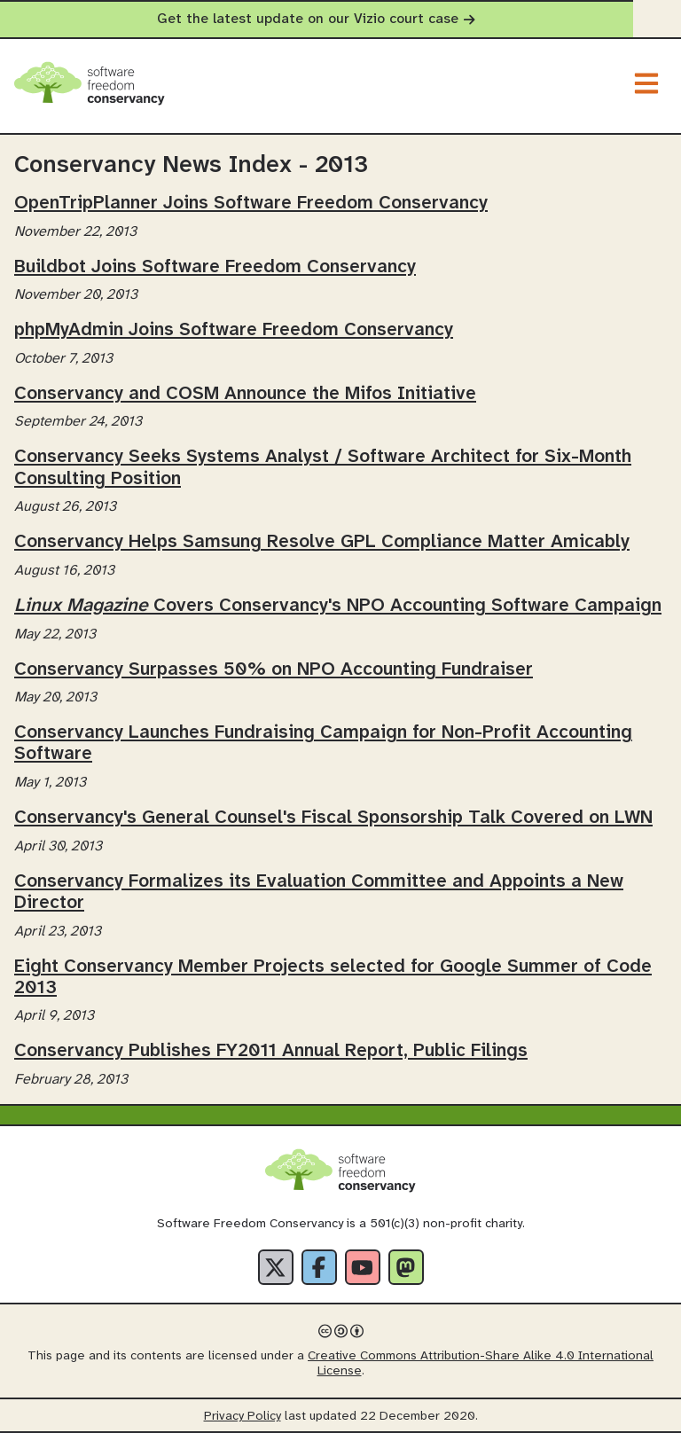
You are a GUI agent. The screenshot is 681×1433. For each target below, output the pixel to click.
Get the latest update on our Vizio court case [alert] (340, 19)
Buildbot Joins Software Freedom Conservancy (215, 267)
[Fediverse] (406, 1267)
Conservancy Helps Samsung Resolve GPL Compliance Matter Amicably (322, 542)
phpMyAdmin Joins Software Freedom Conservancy (233, 330)
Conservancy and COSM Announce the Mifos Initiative (245, 393)
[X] (276, 1267)
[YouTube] (362, 1267)
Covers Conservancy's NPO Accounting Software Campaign (337, 605)
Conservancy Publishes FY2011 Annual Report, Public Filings (271, 1051)
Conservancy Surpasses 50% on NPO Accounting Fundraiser (273, 669)
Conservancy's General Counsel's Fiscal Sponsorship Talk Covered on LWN (333, 817)
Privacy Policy (242, 1416)
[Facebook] (319, 1267)
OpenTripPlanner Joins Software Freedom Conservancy (251, 203)
